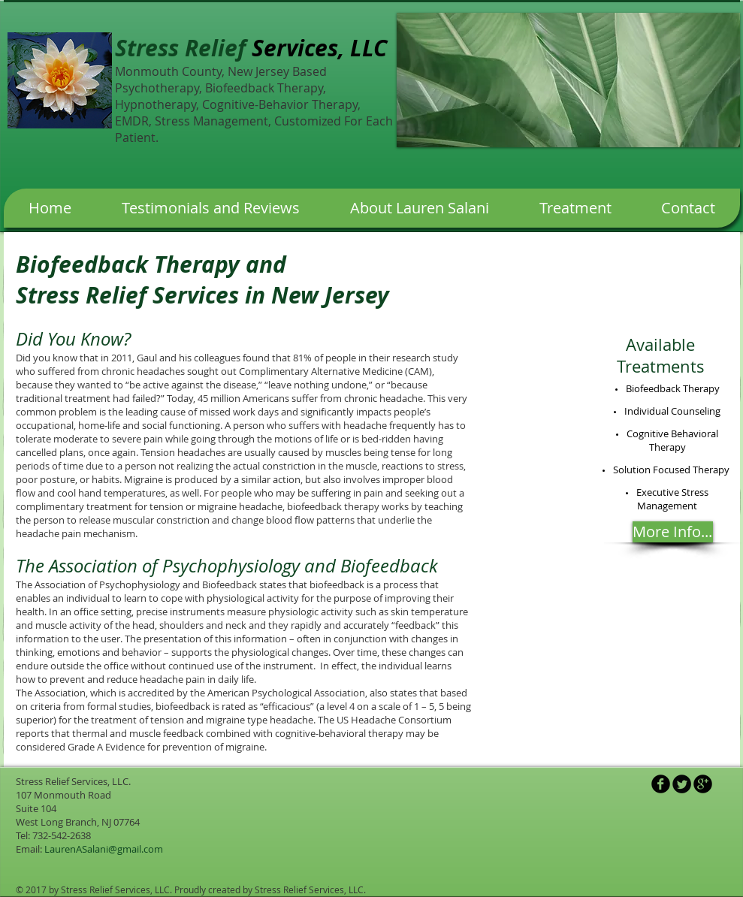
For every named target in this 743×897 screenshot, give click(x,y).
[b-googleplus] (702, 784)
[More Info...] (673, 531)
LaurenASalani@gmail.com (103, 849)
